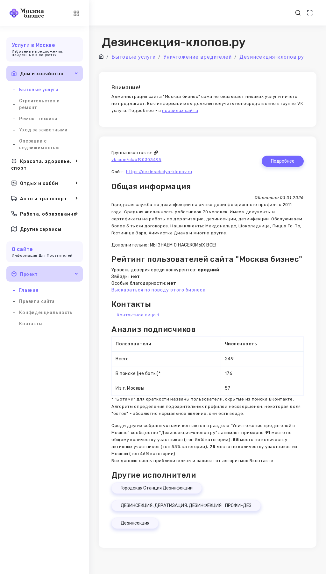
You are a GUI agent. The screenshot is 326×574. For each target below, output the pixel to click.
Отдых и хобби (44, 183)
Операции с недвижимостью (39, 144)
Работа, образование (44, 213)
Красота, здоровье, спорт (44, 164)
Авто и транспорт (44, 198)
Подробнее (282, 161)
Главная (29, 290)
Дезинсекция (135, 523)
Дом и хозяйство (44, 73)
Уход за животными (43, 129)
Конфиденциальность (46, 312)
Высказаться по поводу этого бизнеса (158, 290)
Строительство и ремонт (39, 104)
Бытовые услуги (38, 89)
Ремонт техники (38, 118)
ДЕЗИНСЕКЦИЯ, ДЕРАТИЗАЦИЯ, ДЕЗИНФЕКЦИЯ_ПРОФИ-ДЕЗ (186, 505)
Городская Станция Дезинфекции (157, 488)
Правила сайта (37, 301)
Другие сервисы (36, 229)
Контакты (31, 323)
